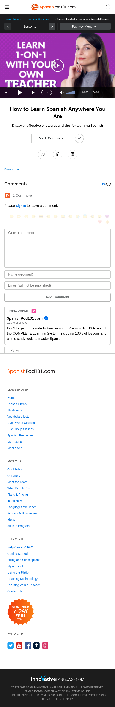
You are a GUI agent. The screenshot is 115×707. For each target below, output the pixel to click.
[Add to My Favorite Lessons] (42, 154)
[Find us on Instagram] (45, 645)
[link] (52, 26)
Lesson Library (12, 19)
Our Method (15, 469)
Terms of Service (53, 699)
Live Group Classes (20, 429)
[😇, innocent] (85, 216)
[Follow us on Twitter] (10, 645)
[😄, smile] (11, 216)
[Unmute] (62, 92)
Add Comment (57, 297)
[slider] (70, 92)
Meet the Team (17, 482)
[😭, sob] (77, 216)
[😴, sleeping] (92, 216)
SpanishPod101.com (37, 691)
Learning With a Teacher (23, 585)
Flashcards (14, 410)
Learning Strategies (38, 19)
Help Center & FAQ (20, 547)
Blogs (11, 519)
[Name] (57, 274)
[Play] (20, 92)
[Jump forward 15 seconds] (33, 92)
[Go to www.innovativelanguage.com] (57, 678)
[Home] (53, 10)
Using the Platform (19, 572)
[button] (108, 7)
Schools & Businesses (22, 513)
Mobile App (14, 448)
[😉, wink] (70, 216)
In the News (15, 501)
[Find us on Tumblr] (36, 645)
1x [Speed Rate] (46, 92)
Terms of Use (81, 691)
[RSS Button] (7, 195)
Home (11, 397)
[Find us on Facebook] (28, 645)
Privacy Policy (60, 691)
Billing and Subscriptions (23, 560)
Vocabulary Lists (18, 416)
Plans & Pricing (17, 494)
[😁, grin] (26, 216)
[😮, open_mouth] (99, 216)
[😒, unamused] (33, 216)
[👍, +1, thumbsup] (107, 221)
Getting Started (17, 553)
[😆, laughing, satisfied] (55, 216)
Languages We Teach (21, 507)
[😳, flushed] (19, 216)
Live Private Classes (21, 423)
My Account (15, 566)
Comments (11, 169)
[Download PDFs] (72, 154)
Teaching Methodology (22, 579)
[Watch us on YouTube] (19, 645)
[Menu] (7, 7)
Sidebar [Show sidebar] (85, 26)
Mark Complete (51, 138)
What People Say (19, 488)
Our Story (13, 475)
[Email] (57, 285)
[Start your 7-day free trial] (20, 612)
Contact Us (14, 591)
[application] (57, 65)
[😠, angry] (48, 216)
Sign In (21, 206)
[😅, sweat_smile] (63, 216)
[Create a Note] (57, 154)
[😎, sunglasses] (41, 216)
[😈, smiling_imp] (107, 216)
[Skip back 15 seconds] (6, 92)
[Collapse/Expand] (57, 183)
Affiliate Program (18, 526)
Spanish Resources (20, 435)
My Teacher (15, 441)
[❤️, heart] (99, 221)
